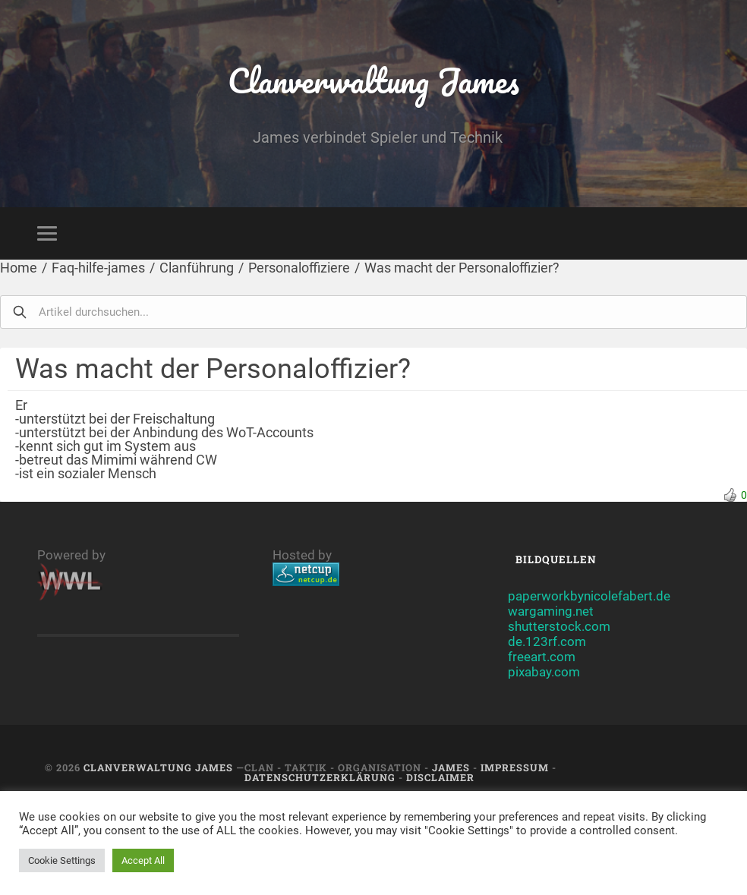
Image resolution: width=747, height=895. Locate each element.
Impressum (515, 767)
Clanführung (196, 268)
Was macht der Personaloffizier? (461, 268)
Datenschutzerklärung (320, 777)
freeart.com (541, 656)
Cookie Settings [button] (62, 860)
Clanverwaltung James (374, 80)
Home (18, 268)
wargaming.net (551, 611)
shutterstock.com (559, 626)
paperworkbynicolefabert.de (589, 595)
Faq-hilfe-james (98, 268)
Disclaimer (440, 777)
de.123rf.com (547, 641)
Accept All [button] (143, 860)
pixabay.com (544, 671)
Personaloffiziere (299, 268)
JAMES (451, 767)
